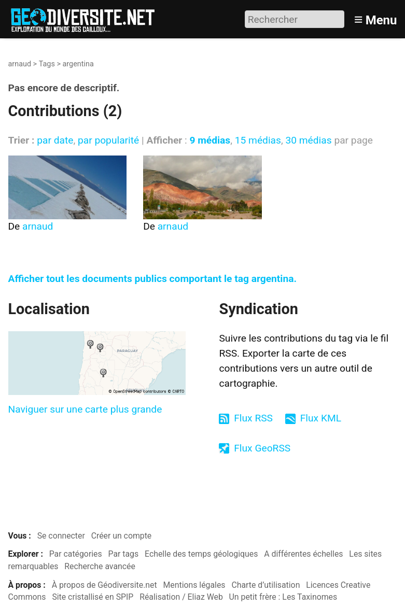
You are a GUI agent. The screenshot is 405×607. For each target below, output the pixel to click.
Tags (47, 64)
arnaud (20, 64)
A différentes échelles (303, 554)
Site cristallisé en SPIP (92, 597)
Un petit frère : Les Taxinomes (283, 597)
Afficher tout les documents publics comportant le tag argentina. (152, 279)
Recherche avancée (99, 566)
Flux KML (320, 418)
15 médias (258, 140)
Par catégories (75, 554)
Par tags (123, 554)
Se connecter (61, 536)
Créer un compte (121, 536)
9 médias (209, 140)
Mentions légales (194, 585)
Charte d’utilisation (265, 585)
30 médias (308, 140)
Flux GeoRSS (262, 448)
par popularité (108, 140)
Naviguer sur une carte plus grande (85, 409)
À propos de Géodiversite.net (104, 585)
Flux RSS (253, 418)
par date (55, 140)
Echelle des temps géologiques (201, 554)
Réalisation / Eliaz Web (181, 597)
